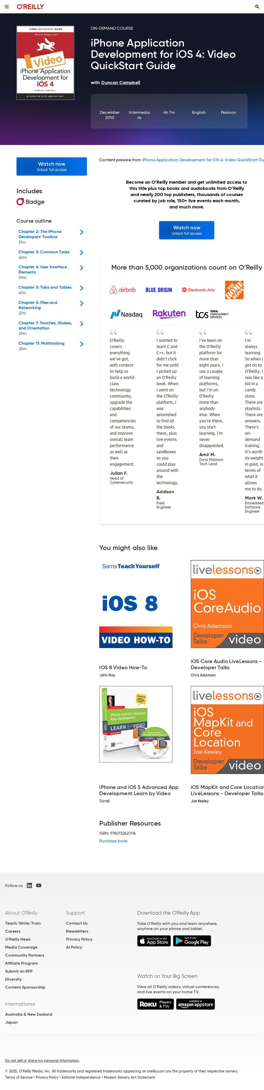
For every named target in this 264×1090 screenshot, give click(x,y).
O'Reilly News (17, 939)
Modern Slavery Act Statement (129, 1077)
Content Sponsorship (25, 987)
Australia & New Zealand (28, 1014)
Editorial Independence (81, 1077)
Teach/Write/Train (23, 923)
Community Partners (24, 955)
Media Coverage (21, 947)
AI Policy (74, 947)
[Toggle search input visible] (257, 7)
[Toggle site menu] (7, 7)
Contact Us (76, 923)
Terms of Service (18, 1077)
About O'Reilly (21, 913)
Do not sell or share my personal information (42, 1060)
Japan (11, 1022)
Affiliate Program (21, 963)
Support (75, 913)
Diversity (13, 979)
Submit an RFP (18, 971)
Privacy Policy (79, 939)
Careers (12, 931)
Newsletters (77, 931)
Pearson (228, 112)
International (20, 1004)
